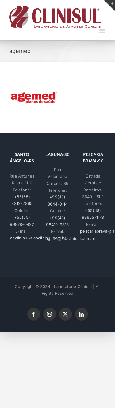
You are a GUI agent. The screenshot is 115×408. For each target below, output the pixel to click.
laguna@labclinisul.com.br (70, 238)
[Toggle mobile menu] (102, 31)
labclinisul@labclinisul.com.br (37, 237)
